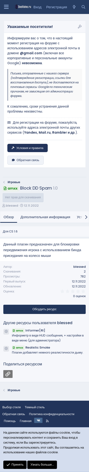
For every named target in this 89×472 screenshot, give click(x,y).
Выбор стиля (11, 407)
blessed (12, 205)
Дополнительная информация (45, 216)
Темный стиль (35, 407)
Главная (25, 421)
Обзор (9, 216)
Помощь (10, 421)
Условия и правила (27, 148)
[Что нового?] (74, 7)
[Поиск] (83, 7)
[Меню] (6, 7)
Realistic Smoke (31, 347)
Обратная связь (25, 160)
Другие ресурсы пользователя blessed (37, 323)
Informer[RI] (28, 330)
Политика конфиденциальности (51, 414)
